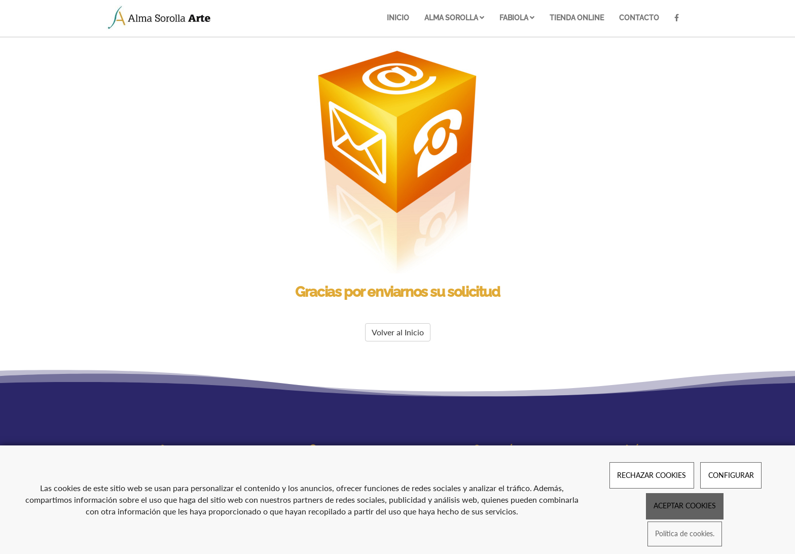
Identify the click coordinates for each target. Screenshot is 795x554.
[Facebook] (676, 18)
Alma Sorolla (454, 17)
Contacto (639, 17)
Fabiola (516, 17)
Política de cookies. (684, 534)
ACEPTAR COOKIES (685, 505)
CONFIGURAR (731, 475)
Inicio (398, 17)
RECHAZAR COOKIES (651, 475)
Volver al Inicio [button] (398, 332)
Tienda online (577, 17)
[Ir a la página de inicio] (160, 18)
